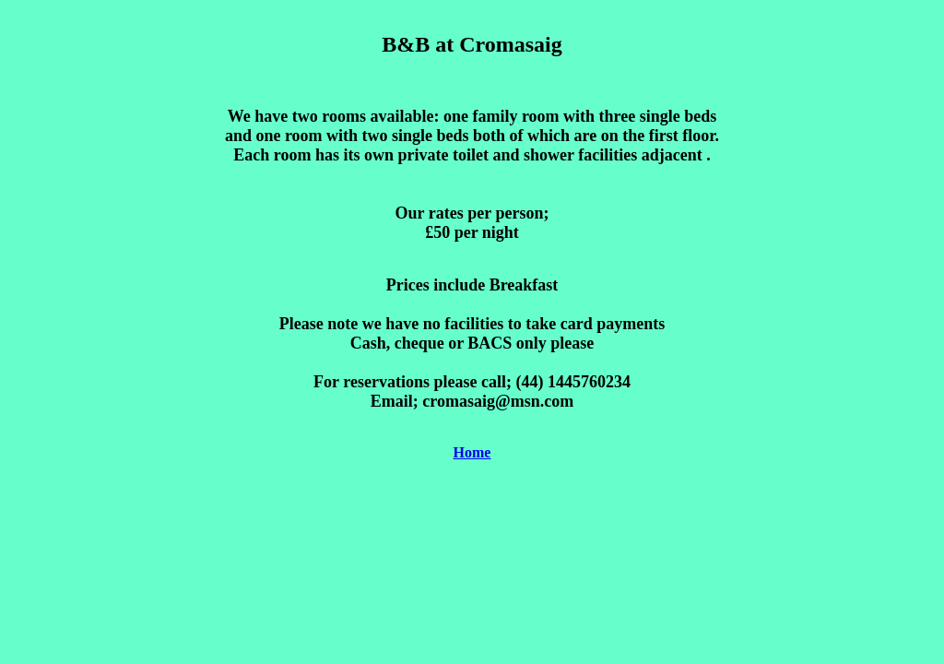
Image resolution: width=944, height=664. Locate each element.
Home (472, 452)
